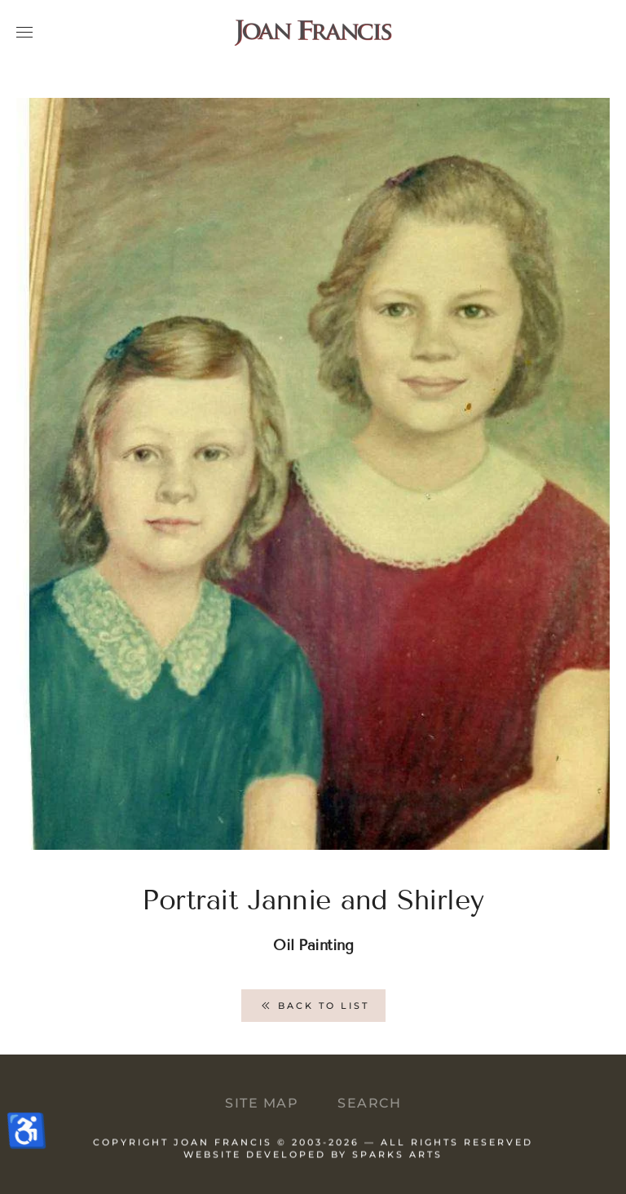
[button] (24, 32)
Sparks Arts (397, 1162)
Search (369, 1103)
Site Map (261, 1103)
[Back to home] (313, 32)
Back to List (313, 1005)
